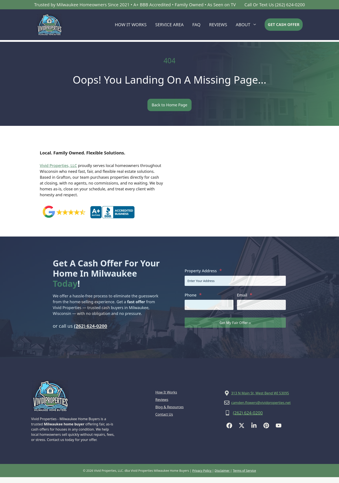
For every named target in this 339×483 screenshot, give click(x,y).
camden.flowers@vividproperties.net (261, 402)
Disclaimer (222, 470)
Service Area (169, 25)
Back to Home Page (169, 104)
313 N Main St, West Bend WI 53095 (260, 393)
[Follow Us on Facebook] (229, 425)
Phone (193, 294)
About (248, 24)
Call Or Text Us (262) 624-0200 (275, 5)
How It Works (131, 25)
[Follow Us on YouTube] (278, 425)
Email (244, 294)
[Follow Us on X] (242, 425)
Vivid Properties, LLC (58, 165)
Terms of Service (244, 470)
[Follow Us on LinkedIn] (254, 425)
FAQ (196, 25)
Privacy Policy (202, 470)
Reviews (218, 25)
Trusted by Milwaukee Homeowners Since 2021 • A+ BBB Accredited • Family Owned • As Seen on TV (135, 5)
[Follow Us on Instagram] (266, 425)
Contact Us (164, 414)
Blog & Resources (169, 407)
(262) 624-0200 (90, 326)
